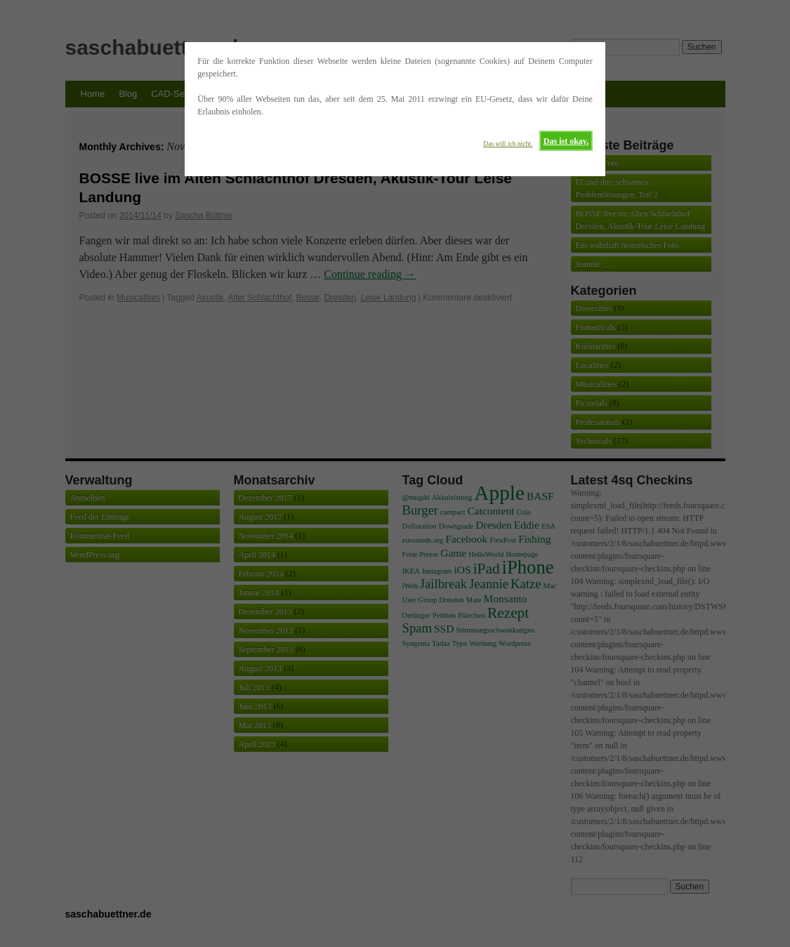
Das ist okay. (566, 141)
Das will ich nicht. (507, 143)
